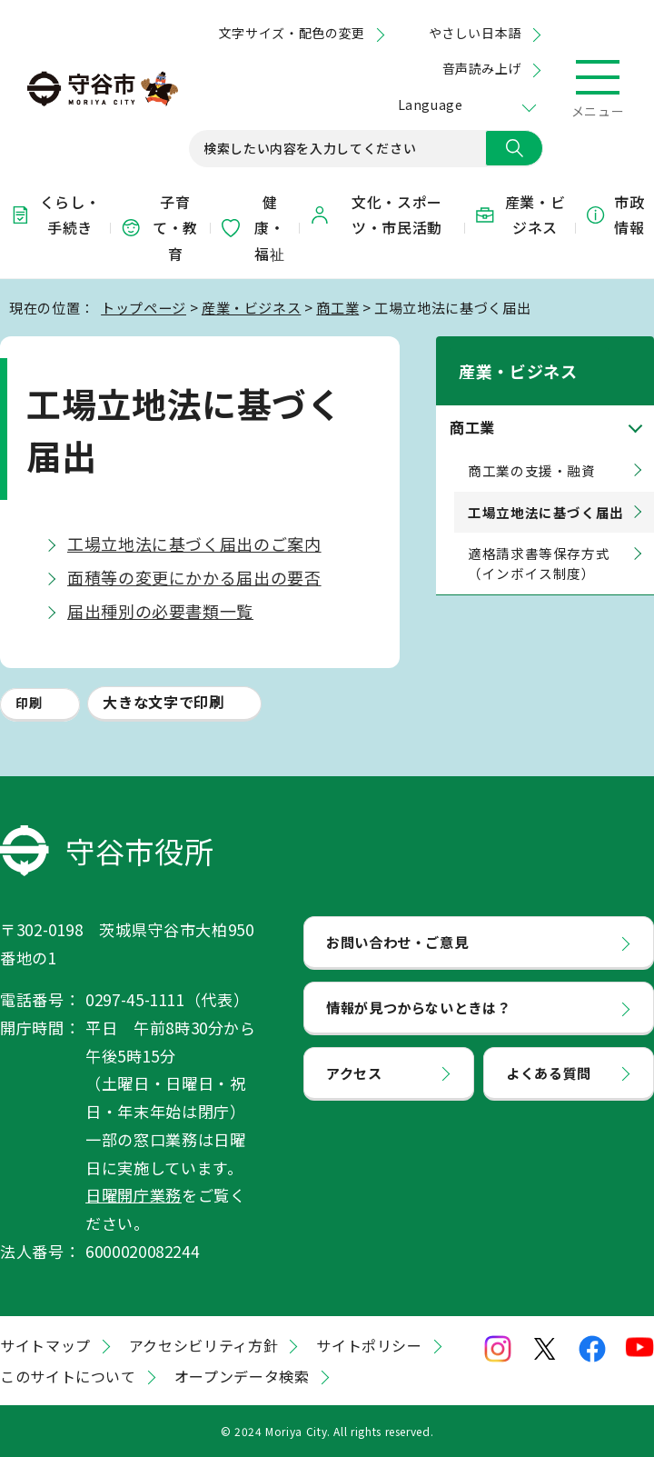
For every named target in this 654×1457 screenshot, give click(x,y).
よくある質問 (548, 1073)
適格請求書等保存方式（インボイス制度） (538, 540)
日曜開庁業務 (133, 1194)
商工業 (337, 307)
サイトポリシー (368, 1345)
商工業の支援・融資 (532, 446)
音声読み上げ (481, 68)
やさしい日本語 (475, 33)
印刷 (28, 703)
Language (430, 104)
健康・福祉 (252, 228)
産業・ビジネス (519, 215)
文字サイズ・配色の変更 (292, 33)
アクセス (354, 1073)
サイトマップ (45, 1345)
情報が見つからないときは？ (418, 1007)
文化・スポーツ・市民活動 (375, 215)
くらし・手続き (54, 215)
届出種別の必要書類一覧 (160, 611)
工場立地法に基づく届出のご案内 (194, 543)
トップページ (143, 307)
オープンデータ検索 (242, 1376)
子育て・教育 (159, 228)
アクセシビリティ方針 (203, 1345)
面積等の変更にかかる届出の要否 (194, 577)
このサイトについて (68, 1376)
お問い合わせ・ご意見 (397, 942)
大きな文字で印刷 (163, 702)
